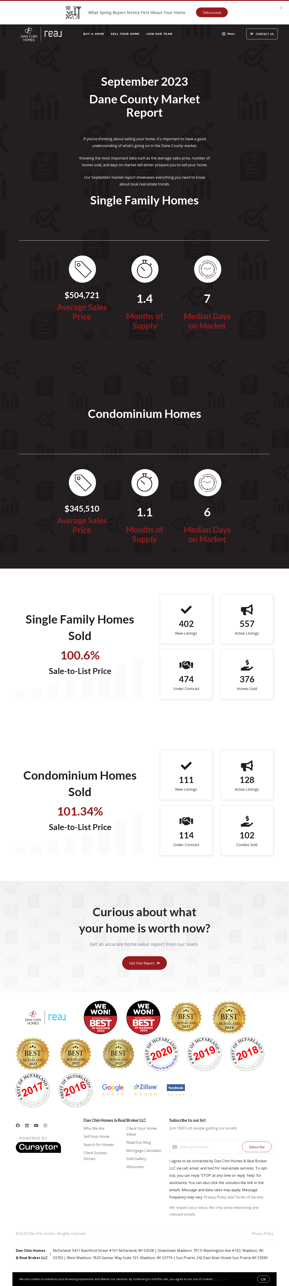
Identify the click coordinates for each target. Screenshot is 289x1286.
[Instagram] (45, 1125)
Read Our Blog (138, 1142)
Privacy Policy (262, 1233)
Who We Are (94, 1128)
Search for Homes (99, 1144)
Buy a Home (93, 33)
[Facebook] (18, 1125)
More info (221, 1279)
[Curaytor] (38, 1151)
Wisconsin (135, 1166)
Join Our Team (159, 33)
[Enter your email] (210, 1147)
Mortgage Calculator (144, 1150)
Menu (228, 34)
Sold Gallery (136, 1158)
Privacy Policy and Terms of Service (233, 1197)
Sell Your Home (125, 33)
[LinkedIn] (27, 1125)
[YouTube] (36, 1125)
